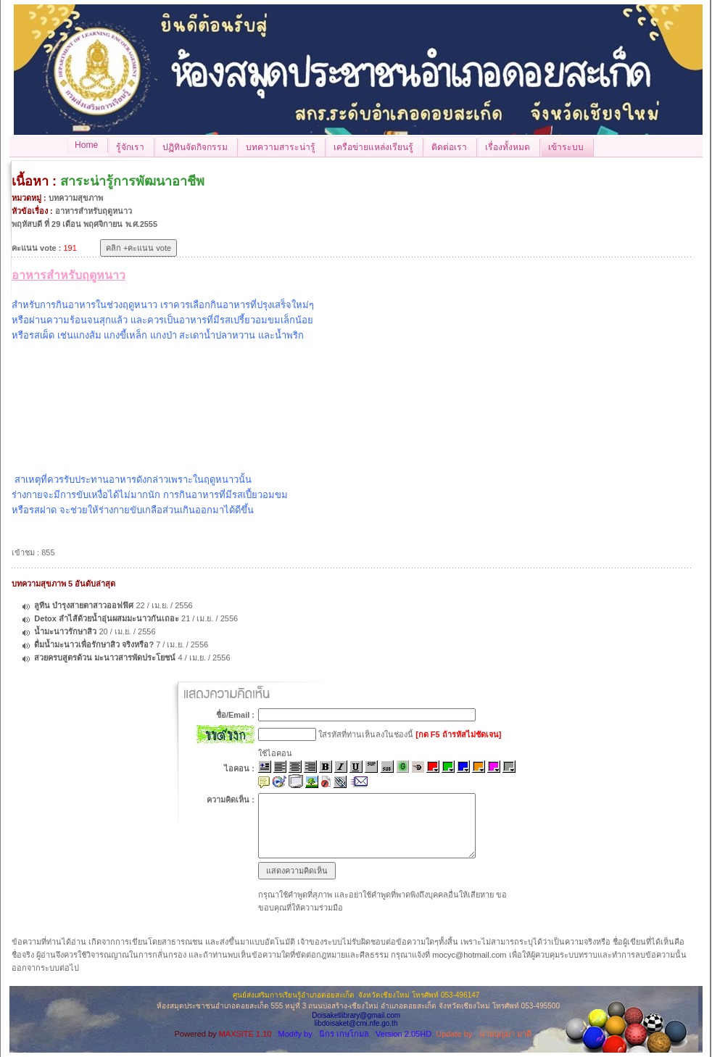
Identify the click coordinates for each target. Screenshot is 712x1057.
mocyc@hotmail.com (469, 954)
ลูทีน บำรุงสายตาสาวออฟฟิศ (83, 605)
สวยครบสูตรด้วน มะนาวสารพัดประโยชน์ (104, 657)
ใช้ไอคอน (275, 753)
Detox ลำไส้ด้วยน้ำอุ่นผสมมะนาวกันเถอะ (106, 618)
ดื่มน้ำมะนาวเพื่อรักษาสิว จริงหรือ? (94, 644)
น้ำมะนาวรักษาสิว (65, 631)
